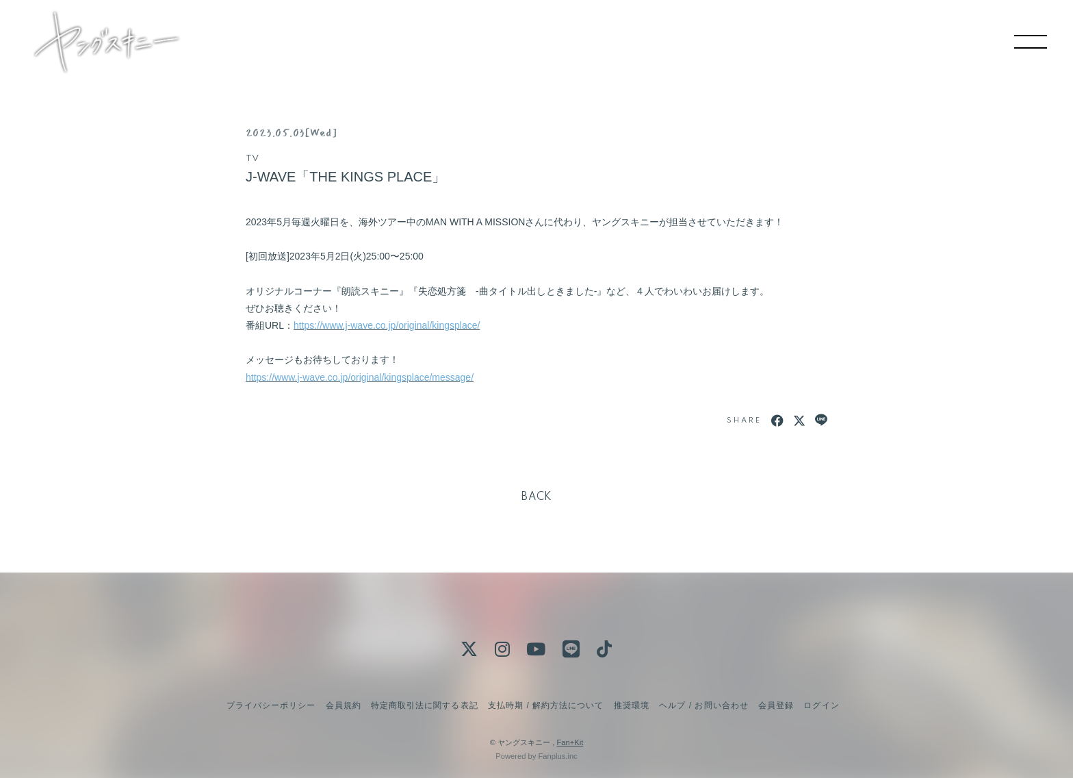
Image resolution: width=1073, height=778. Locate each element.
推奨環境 (631, 705)
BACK (536, 497)
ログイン (821, 705)
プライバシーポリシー (271, 705)
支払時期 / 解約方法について (546, 705)
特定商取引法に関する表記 (424, 705)
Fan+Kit (569, 742)
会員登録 (776, 705)
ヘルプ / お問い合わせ (703, 705)
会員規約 (343, 705)
